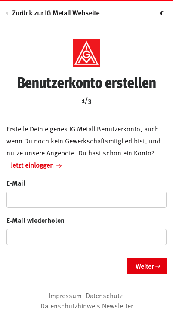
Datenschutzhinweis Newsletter (86, 305)
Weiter (145, 266)
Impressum (65, 295)
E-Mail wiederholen (35, 220)
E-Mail (15, 183)
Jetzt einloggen (36, 164)
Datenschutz (104, 295)
